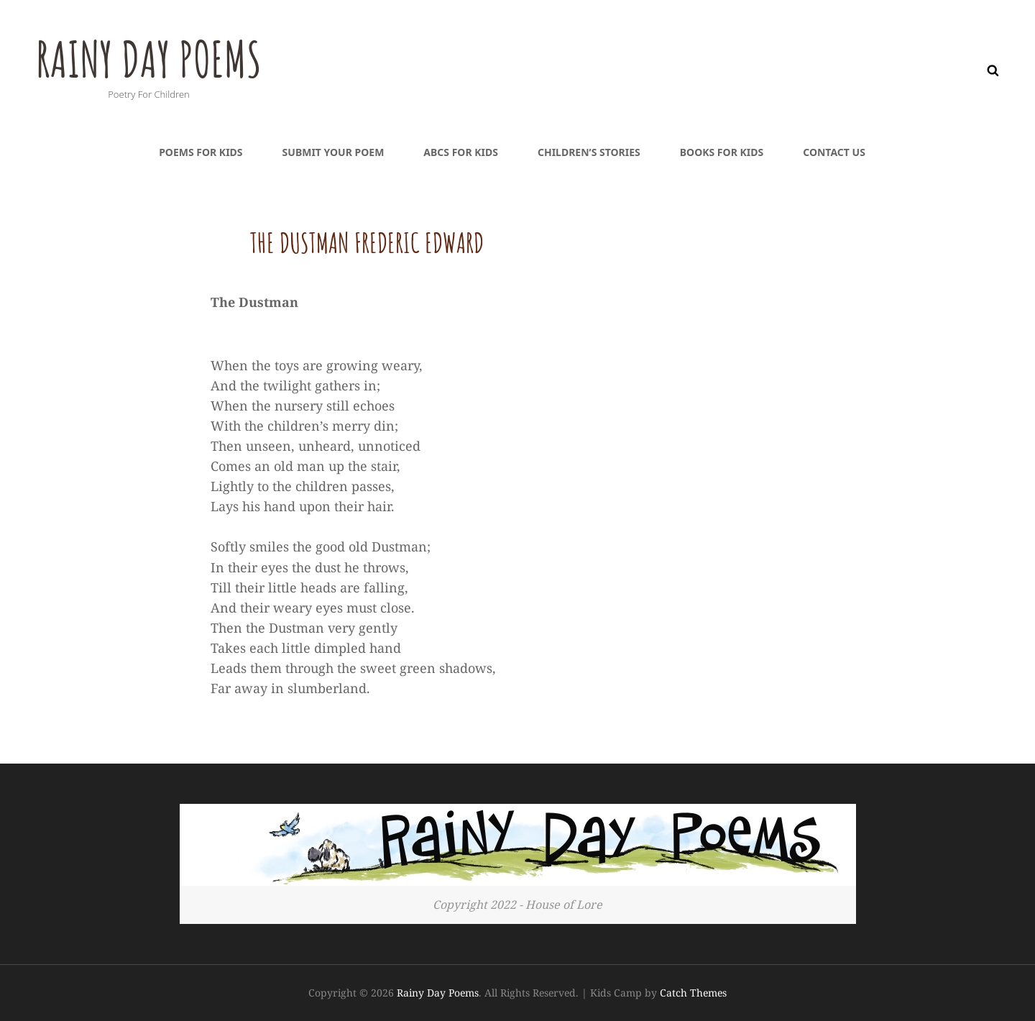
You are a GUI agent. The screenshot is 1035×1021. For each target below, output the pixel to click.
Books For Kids (721, 152)
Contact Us (834, 152)
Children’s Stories (589, 152)
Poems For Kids (200, 152)
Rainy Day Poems (153, 58)
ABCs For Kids (460, 152)
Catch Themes (693, 992)
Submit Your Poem (333, 152)
